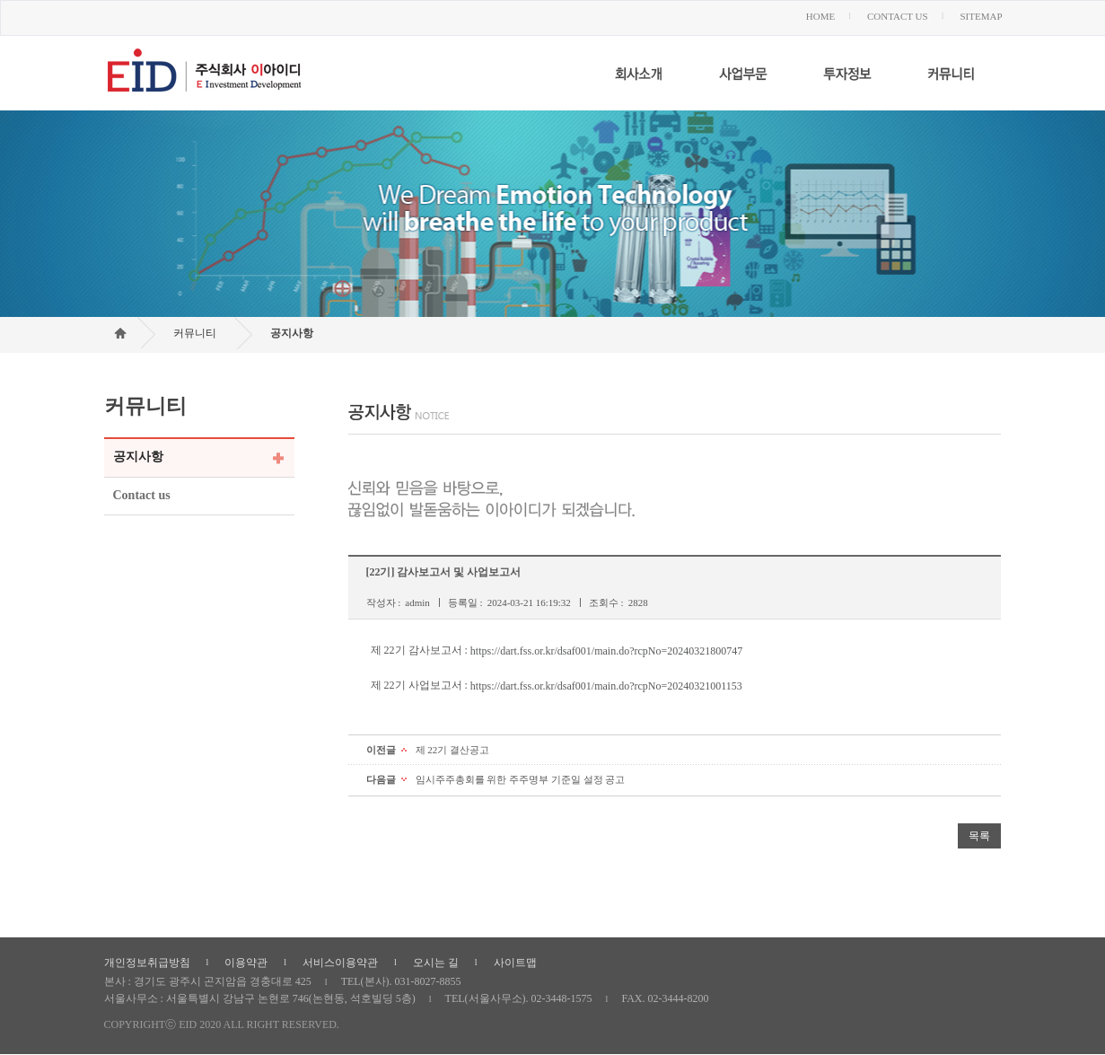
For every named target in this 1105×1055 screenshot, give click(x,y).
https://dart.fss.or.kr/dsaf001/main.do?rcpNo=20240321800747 (606, 650)
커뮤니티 (194, 333)
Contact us (142, 495)
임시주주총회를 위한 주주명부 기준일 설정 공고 (521, 779)
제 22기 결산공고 (453, 749)
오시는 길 (436, 962)
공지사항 (291, 333)
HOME (820, 16)
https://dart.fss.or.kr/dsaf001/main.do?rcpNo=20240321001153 (606, 685)
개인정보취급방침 (147, 962)
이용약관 (245, 962)
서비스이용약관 (340, 962)
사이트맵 (515, 962)
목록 (979, 836)
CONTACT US (897, 16)
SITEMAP (981, 16)
